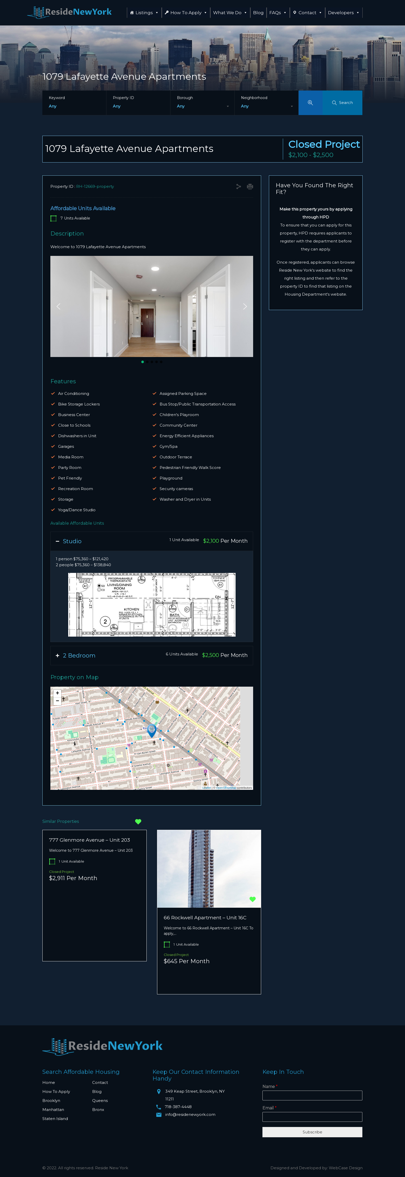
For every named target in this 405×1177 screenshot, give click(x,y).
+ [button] (57, 693)
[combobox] (202, 106)
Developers (344, 12)
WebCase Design (346, 1167)
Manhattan (53, 1109)
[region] (151, 310)
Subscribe (312, 1132)
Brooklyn (51, 1100)
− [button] (57, 701)
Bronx (98, 1109)
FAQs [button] (278, 12)
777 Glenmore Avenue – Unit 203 (89, 840)
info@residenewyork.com (190, 1114)
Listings (147, 12)
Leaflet (206, 787)
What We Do (230, 12)
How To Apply (188, 12)
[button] (58, 306)
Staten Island (55, 1119)
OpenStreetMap (226, 787)
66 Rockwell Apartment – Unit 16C (205, 918)
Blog (258, 12)
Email (269, 1108)
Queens (100, 1100)
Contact (310, 12)
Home (48, 1082)
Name (270, 1086)
